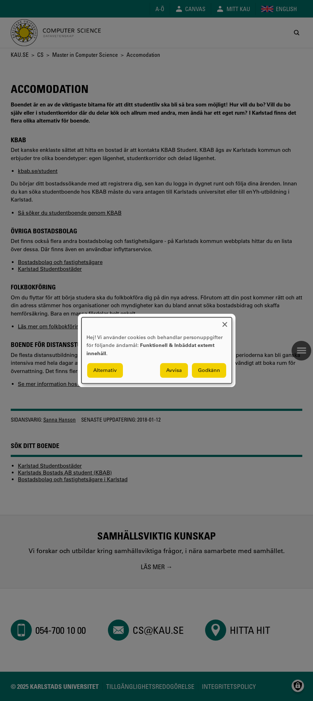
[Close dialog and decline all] (225, 321)
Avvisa (174, 370)
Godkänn (209, 370)
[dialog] (156, 350)
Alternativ (105, 370)
